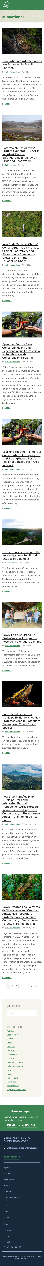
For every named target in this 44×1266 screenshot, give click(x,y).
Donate (12, 1125)
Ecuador (10, 1058)
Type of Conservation (16, 1090)
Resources (11, 1082)
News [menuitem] (6, 1224)
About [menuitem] (6, 1206)
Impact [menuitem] (6, 1168)
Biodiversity (12, 1035)
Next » (33, 986)
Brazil (9, 1043)
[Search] (22, 1013)
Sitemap (39, 1256)
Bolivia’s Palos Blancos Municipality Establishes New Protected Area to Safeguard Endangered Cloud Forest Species (21, 721)
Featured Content (15, 1062)
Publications (12, 1078)
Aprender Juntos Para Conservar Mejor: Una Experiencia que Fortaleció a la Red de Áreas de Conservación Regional (21, 351)
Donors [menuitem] (6, 1218)
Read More (6, 103)
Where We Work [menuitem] (9, 1180)
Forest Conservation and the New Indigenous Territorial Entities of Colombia (21, 556)
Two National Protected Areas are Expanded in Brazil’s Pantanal (22, 64)
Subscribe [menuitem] (7, 1230)
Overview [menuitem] (7, 1174)
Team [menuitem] (6, 1212)
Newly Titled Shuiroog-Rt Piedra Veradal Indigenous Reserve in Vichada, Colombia (21, 638)
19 (26, 986)
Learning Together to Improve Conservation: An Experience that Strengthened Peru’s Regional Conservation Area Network (22, 458)
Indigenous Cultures (16, 1066)
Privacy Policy (29, 1256)
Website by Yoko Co (22, 1258)
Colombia (11, 1047)
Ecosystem (12, 1054)
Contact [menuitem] (7, 1242)
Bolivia (10, 1039)
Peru (9, 1074)
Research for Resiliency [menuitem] (12, 1197)
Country (10, 1050)
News (9, 1070)
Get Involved (29, 1125)
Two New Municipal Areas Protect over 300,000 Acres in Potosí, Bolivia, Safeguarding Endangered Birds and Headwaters (20, 154)
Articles (10, 1031)
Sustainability (13, 1086)
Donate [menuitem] (6, 1236)
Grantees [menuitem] (7, 1186)
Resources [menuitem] (7, 1192)
